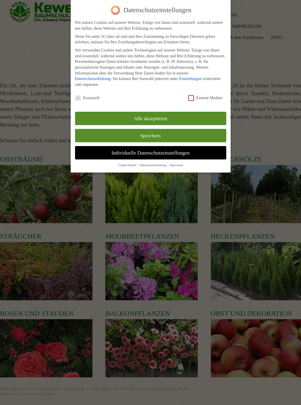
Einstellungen (190, 79)
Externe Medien (205, 98)
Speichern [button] (150, 135)
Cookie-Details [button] (127, 165)
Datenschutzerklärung (93, 79)
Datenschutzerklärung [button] (153, 165)
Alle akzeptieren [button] (150, 118)
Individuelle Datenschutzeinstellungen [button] (150, 153)
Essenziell (87, 98)
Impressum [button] (176, 165)
